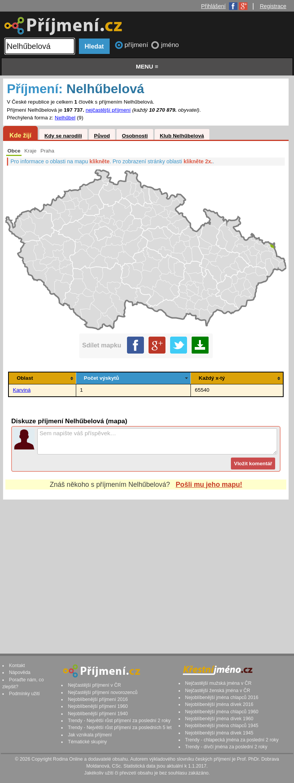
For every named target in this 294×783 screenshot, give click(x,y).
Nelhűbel (65, 118)
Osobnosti (135, 136)
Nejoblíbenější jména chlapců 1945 (221, 725)
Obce (13, 151)
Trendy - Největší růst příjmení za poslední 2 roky (119, 720)
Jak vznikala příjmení (90, 735)
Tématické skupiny (87, 741)
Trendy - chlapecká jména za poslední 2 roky (232, 740)
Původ (102, 136)
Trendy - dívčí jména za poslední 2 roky (226, 746)
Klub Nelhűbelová (182, 136)
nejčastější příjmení (107, 110)
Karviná (21, 390)
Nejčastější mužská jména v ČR (218, 683)
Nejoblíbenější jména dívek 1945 (219, 733)
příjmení (137, 45)
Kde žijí (20, 135)
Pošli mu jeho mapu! (209, 484)
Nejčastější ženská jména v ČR (217, 690)
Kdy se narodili (63, 136)
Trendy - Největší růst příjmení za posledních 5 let (120, 727)
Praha (47, 151)
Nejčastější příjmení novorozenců (102, 692)
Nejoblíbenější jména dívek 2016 (219, 704)
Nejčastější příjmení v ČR (94, 685)
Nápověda (19, 672)
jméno (170, 45)
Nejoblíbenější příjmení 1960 (98, 706)
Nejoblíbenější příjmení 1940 (98, 713)
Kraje (30, 151)
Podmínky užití (24, 693)
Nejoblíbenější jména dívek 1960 (219, 718)
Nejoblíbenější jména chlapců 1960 (221, 711)
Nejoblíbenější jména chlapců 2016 (221, 697)
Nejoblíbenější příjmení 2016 (98, 699)
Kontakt (17, 665)
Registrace (273, 6)
